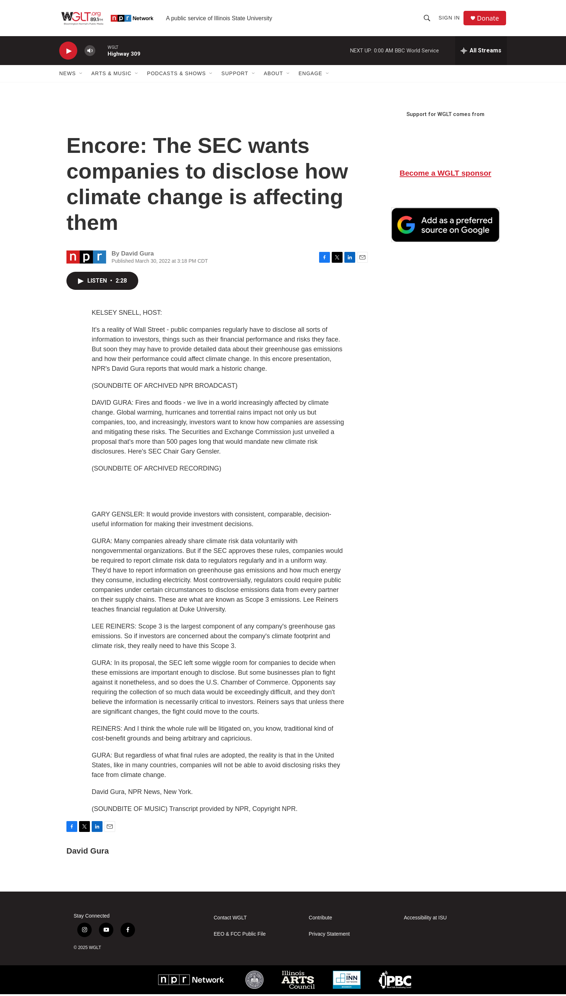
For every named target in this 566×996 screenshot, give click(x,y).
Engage (310, 75)
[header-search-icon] (427, 19)
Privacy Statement (329, 936)
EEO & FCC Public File (240, 936)
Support (234, 75)
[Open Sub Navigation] (81, 75)
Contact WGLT (230, 919)
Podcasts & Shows (176, 75)
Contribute (320, 919)
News (67, 75)
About (273, 75)
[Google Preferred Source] (445, 227)
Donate (488, 19)
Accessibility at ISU (425, 919)
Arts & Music (111, 75)
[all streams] (481, 52)
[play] (68, 52)
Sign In (449, 19)
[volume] (90, 52)
